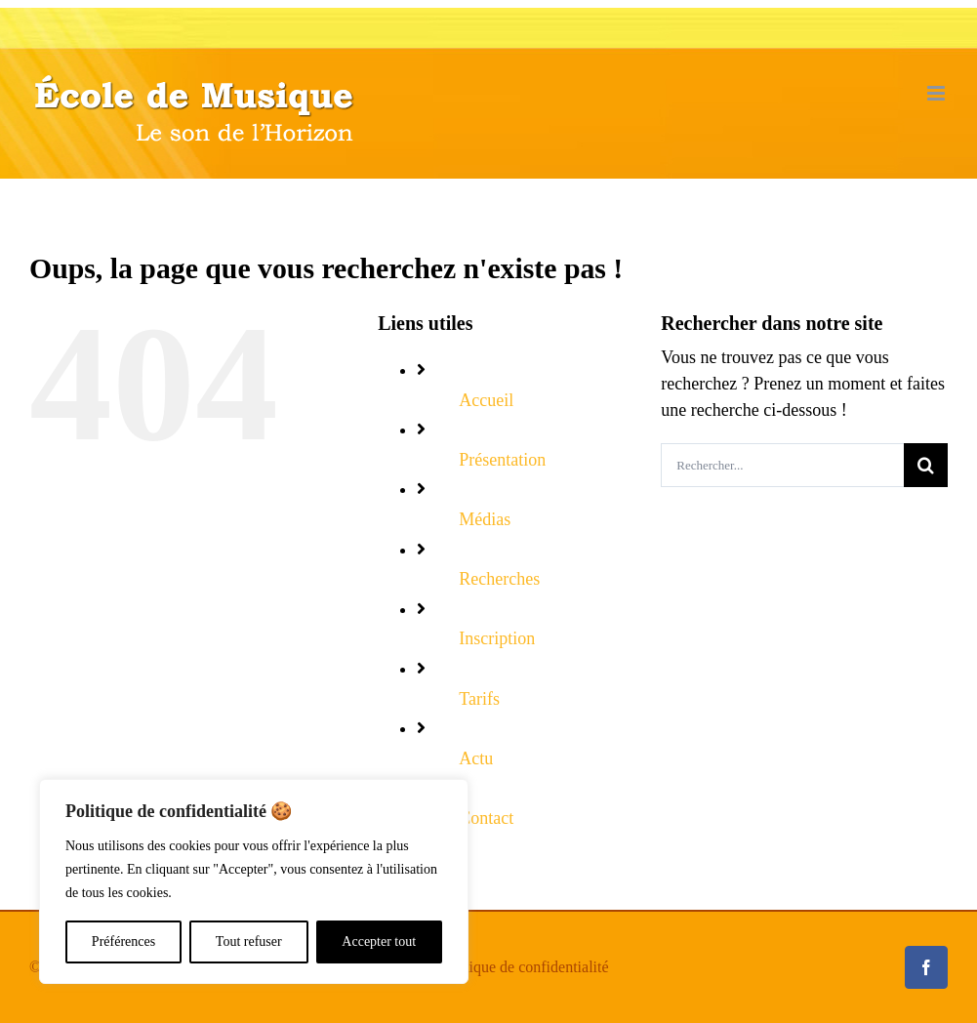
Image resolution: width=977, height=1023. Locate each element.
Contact (486, 818)
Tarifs (479, 699)
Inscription (497, 638)
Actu (476, 758)
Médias (484, 519)
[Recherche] (926, 465)
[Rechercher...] (782, 465)
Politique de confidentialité (523, 967)
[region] (253, 881)
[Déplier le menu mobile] (937, 93)
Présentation (502, 460)
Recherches (499, 579)
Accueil (486, 400)
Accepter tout (379, 941)
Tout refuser (249, 941)
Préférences (123, 941)
